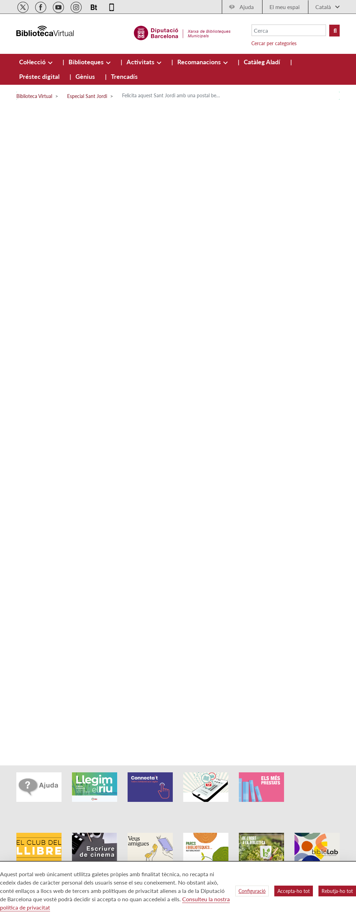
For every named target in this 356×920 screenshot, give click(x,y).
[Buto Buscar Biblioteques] (334, 30)
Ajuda (247, 6)
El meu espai (284, 6)
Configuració (252, 891)
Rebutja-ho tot (337, 891)
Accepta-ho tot (293, 891)
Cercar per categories (274, 43)
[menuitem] (33, 62)
